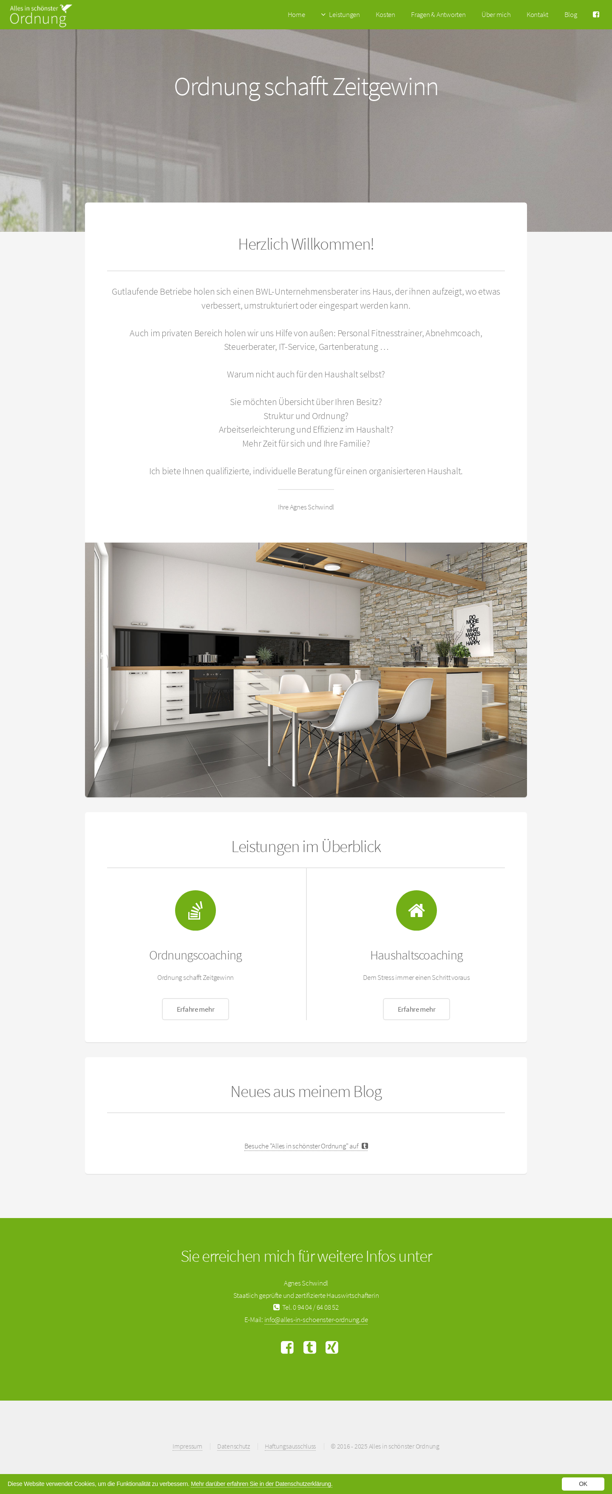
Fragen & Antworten (438, 14)
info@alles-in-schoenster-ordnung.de (316, 1319)
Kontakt (537, 14)
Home (296, 14)
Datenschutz (233, 1446)
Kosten (385, 14)
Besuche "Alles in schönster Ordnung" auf (306, 1146)
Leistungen (344, 14)
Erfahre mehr (196, 1009)
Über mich (496, 14)
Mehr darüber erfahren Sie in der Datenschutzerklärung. (261, 1483)
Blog (570, 14)
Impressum (187, 1446)
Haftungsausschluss (290, 1446)
